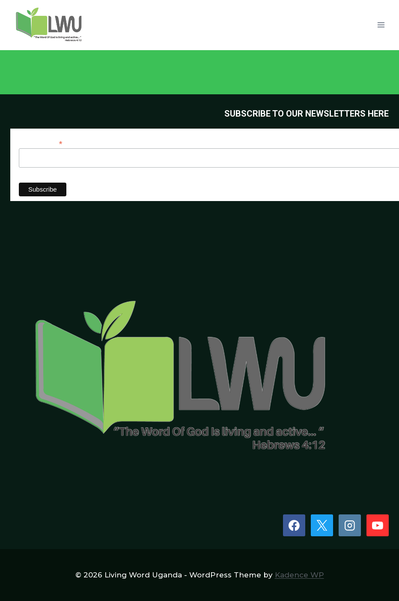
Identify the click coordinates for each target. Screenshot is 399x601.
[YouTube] (377, 525)
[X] (322, 525)
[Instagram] (350, 525)
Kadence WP (299, 575)
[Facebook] (294, 525)
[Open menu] (381, 25)
